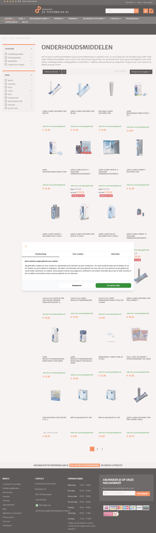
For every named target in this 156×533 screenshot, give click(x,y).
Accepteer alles (113, 285)
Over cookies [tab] (78, 254)
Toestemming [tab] (40, 254)
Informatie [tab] (115, 254)
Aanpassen (76, 285)
